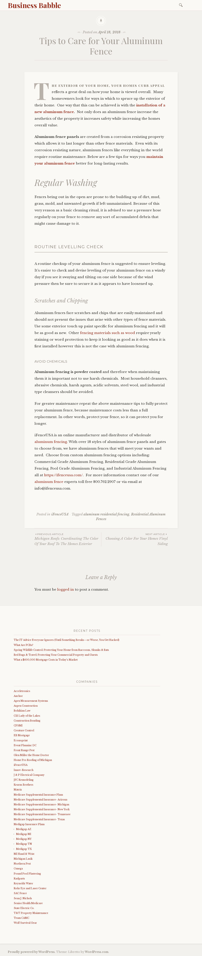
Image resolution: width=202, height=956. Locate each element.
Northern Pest (22, 863)
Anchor (18, 695)
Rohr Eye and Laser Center (30, 888)
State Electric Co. (24, 908)
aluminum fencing (50, 442)
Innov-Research (23, 770)
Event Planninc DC (25, 745)
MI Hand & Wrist (24, 853)
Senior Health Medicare (28, 903)
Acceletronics (22, 691)
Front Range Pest (24, 750)
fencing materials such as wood (107, 333)
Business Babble (34, 5)
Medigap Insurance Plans (29, 824)
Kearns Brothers (23, 784)
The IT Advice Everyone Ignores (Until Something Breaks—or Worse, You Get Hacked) (66, 639)
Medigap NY (24, 838)
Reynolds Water (23, 883)
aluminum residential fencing (106, 514)
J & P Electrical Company (29, 774)
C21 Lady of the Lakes (27, 715)
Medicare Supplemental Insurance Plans (38, 794)
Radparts (19, 878)
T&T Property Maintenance (31, 913)
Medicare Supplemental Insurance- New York (42, 809)
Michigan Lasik (23, 858)
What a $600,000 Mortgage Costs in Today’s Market (46, 659)
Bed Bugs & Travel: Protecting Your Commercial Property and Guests (56, 654)
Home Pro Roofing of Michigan (33, 760)
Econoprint (21, 740)
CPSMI (18, 725)
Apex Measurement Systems (31, 700)
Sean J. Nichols (23, 898)
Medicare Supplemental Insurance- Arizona (40, 799)
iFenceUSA (60, 514)
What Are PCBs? (23, 645)
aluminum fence (48, 482)
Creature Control (24, 730)
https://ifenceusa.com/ (63, 475)
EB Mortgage (22, 735)
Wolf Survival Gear (25, 922)
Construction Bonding (27, 720)
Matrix (18, 789)
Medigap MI (23, 834)
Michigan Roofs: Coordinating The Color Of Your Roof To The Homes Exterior (67, 539)
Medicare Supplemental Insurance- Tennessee (42, 814)
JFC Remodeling (24, 779)
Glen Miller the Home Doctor (31, 755)
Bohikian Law (22, 710)
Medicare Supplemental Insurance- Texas (39, 819)
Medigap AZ (23, 829)
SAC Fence (20, 893)
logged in (65, 590)
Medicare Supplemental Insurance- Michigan (41, 804)
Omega (18, 868)
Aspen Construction (26, 705)
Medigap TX (24, 848)
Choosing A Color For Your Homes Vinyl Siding (134, 539)
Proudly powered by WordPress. (31, 952)
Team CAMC (21, 917)
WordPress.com (96, 952)
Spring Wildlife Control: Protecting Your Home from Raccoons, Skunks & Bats (61, 649)
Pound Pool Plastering (27, 873)
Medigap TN (24, 843)
